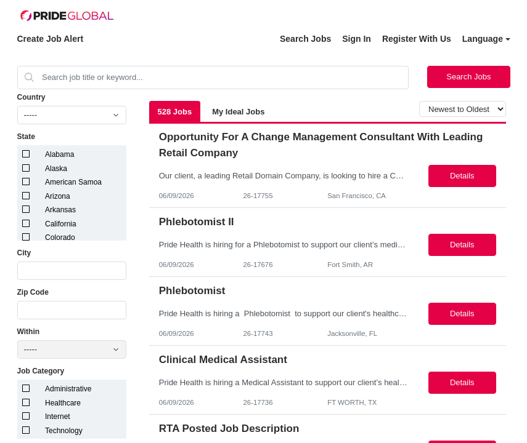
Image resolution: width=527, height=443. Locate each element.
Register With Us (416, 39)
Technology (64, 430)
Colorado (60, 237)
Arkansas (60, 210)
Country (31, 97)
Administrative (68, 389)
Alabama (59, 154)
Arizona (57, 196)
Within (28, 331)
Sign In (356, 39)
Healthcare (63, 403)
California (60, 224)
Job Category (41, 371)
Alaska (56, 168)
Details (462, 175)
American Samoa (73, 182)
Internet (57, 416)
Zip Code (33, 292)
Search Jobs (305, 39)
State (26, 136)
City (24, 253)
